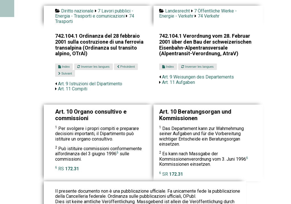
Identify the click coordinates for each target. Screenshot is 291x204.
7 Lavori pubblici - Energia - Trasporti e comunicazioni (94, 13)
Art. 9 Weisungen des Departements (198, 77)
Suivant (65, 73)
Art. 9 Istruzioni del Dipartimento (90, 83)
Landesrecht (177, 11)
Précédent (126, 66)
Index (64, 66)
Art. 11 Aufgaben (178, 82)
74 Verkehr (208, 16)
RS (68, 168)
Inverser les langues (93, 66)
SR (172, 174)
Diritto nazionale (77, 11)
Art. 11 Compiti (72, 89)
